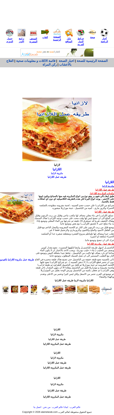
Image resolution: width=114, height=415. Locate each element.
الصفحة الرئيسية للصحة (92, 61)
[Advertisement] (57, 13)
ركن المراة (50, 64)
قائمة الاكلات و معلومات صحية (35, 61)
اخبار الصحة (66, 61)
